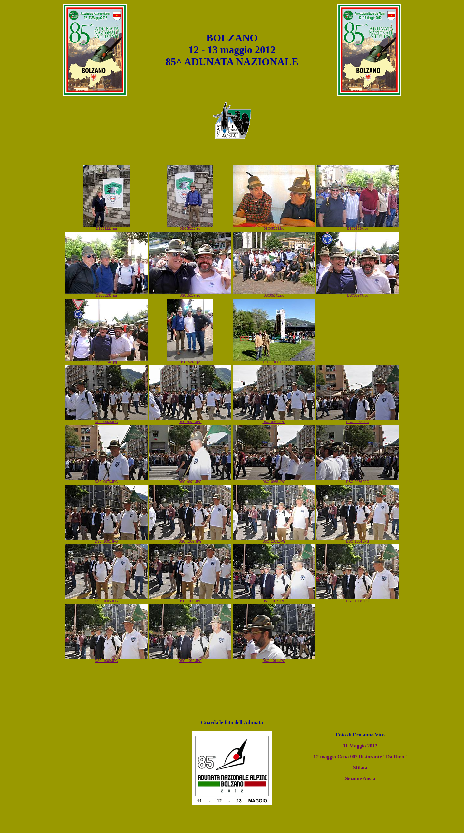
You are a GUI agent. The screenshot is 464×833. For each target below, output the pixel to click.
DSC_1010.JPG (190, 659)
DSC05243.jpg (357, 294)
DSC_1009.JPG (106, 659)
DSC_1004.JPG (357, 540)
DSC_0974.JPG (190, 480)
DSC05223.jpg (274, 227)
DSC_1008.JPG (357, 599)
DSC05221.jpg (106, 227)
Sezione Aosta (360, 778)
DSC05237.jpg (190, 294)
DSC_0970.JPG (190, 420)
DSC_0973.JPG (106, 480)
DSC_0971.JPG (274, 420)
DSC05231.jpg (106, 294)
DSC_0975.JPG (274, 480)
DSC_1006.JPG (190, 599)
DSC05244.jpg (106, 361)
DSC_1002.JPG (190, 540)
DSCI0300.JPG (274, 361)
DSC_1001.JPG (106, 540)
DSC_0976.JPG (357, 480)
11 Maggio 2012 (360, 745)
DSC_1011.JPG (274, 659)
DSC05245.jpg (190, 361)
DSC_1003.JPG (274, 540)
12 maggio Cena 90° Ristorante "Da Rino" (360, 756)
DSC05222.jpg (190, 227)
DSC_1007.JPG (274, 599)
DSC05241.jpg (274, 294)
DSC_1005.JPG (106, 599)
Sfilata (360, 767)
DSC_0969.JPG (106, 420)
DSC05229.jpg (357, 227)
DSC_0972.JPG (357, 420)
